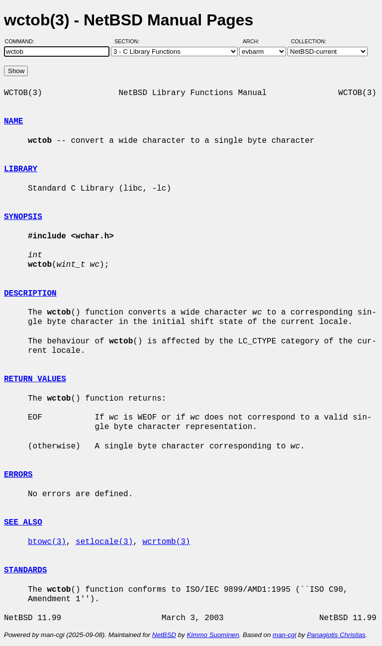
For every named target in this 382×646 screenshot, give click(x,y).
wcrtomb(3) (166, 542)
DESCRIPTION (30, 293)
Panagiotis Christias (336, 635)
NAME (13, 121)
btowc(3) (47, 542)
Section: (129, 41)
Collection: (308, 41)
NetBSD (164, 635)
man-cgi (284, 635)
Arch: (255, 41)
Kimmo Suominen (213, 635)
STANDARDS (25, 570)
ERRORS (18, 474)
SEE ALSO (23, 522)
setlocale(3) (104, 542)
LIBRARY (20, 169)
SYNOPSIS (23, 217)
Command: (22, 41)
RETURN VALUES (35, 379)
